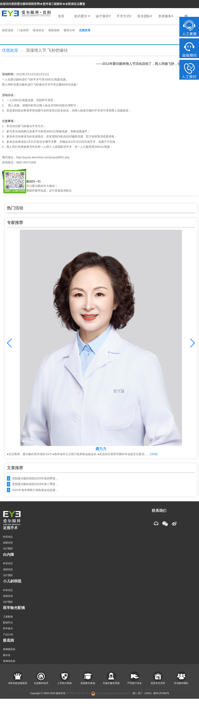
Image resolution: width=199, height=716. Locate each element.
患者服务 (165, 16)
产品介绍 (8, 634)
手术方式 (124, 16)
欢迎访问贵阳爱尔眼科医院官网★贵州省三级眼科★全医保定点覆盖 (42, 3)
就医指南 (54, 30)
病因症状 (8, 542)
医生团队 (144, 16)
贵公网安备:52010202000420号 (110, 693)
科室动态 (8, 536)
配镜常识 (8, 622)
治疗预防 (8, 548)
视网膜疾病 (9, 649)
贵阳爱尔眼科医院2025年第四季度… (35, 478)
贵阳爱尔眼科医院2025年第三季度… (35, 484)
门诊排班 (23, 30)
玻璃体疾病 (9, 661)
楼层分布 (69, 30)
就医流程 (7, 30)
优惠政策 (84, 30)
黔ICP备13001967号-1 (78, 693)
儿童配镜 (8, 616)
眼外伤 (6, 655)
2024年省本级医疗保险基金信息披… (35, 490)
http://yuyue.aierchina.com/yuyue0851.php (43, 157)
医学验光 (8, 628)
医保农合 (38, 30)
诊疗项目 (103, 16)
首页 (61, 16)
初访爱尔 (82, 16)
